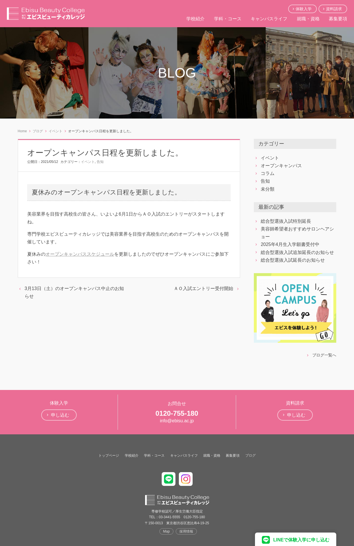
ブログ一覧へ (324, 355)
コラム (267, 173)
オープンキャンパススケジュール (80, 254)
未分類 (267, 189)
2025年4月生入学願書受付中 (290, 244)
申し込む (60, 415)
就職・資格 (308, 18)
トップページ (108, 456)
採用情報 (186, 531)
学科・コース (228, 18)
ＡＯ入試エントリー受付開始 (203, 288)
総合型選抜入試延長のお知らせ (293, 260)
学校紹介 (195, 18)
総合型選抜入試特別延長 (286, 221)
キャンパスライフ (269, 18)
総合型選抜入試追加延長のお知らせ (297, 252)
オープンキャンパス (281, 165)
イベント (88, 162)
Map (166, 531)
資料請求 (334, 9)
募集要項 (338, 18)
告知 (100, 162)
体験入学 (304, 9)
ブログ (250, 456)
